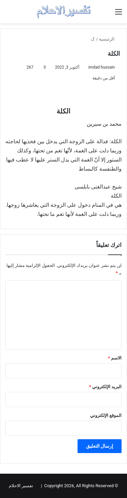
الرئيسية (109, 39)
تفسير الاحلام (21, 485)
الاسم (115, 357)
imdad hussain (101, 67)
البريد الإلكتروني (105, 386)
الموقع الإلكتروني (106, 415)
